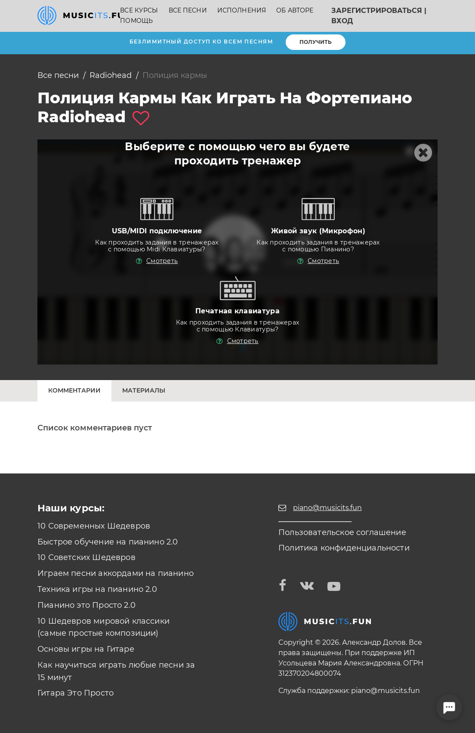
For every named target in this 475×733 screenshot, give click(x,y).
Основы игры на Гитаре (85, 649)
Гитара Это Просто (75, 693)
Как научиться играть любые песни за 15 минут (116, 671)
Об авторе (294, 10)
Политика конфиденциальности (344, 548)
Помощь (136, 21)
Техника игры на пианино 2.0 (97, 589)
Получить (315, 42)
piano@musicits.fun (385, 691)
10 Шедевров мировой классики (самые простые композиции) (103, 627)
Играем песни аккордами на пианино (115, 573)
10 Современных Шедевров (93, 526)
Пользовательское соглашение (342, 532)
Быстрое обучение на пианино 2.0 (107, 542)
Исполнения (241, 10)
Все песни (188, 10)
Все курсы (139, 10)
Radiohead (110, 75)
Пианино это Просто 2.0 (86, 605)
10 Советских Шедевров (86, 557)
